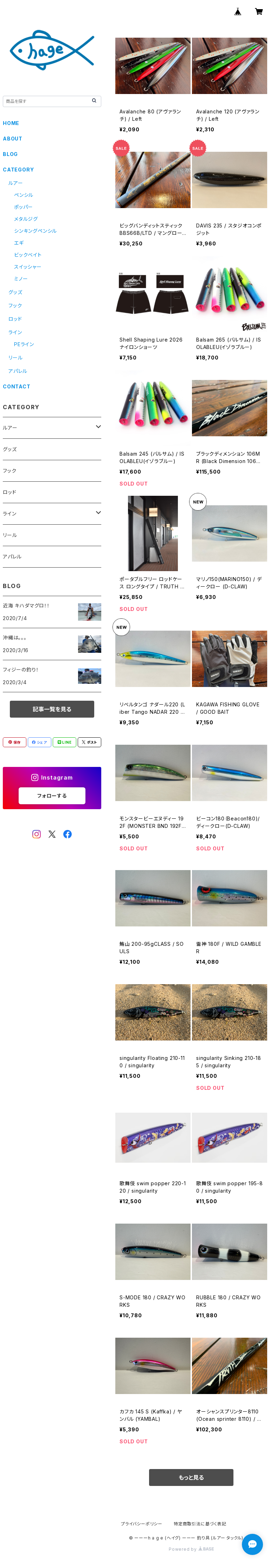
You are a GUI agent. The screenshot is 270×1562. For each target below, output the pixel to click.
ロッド (15, 319)
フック (15, 305)
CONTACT (17, 386)
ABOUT (12, 139)
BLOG (10, 154)
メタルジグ (26, 219)
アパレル (17, 371)
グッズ (15, 292)
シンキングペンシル (35, 231)
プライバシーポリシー (141, 1523)
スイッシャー (28, 267)
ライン (15, 332)
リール (15, 358)
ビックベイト (28, 255)
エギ (19, 243)
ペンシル (23, 195)
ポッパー (23, 207)
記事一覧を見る (52, 709)
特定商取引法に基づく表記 (200, 1523)
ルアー (15, 183)
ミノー (21, 279)
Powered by (191, 1549)
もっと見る (191, 1477)
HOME (11, 123)
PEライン (24, 344)
